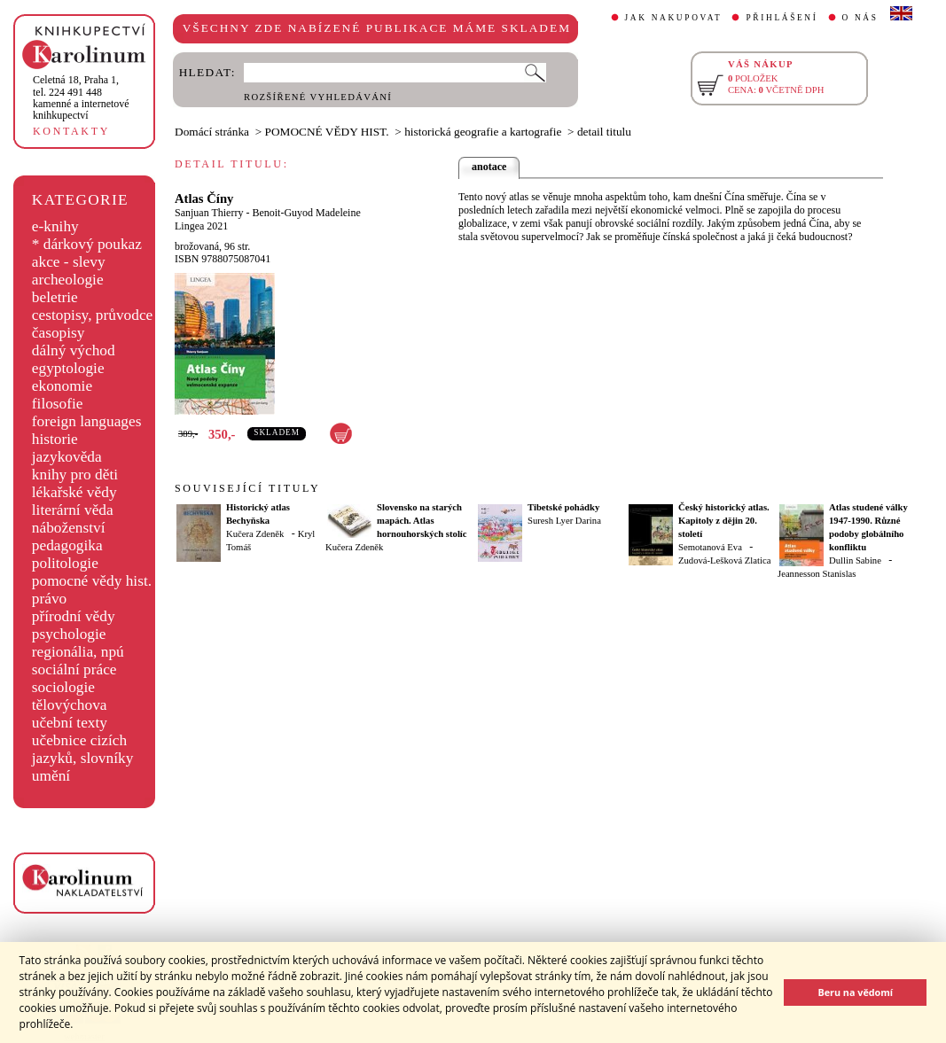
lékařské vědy (74, 492)
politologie (65, 563)
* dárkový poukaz (87, 244)
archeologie (68, 279)
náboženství (69, 527)
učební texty (69, 722)
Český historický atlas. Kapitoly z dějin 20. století (724, 520)
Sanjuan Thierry (209, 212)
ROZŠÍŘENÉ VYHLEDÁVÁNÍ (318, 97)
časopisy (58, 332)
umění (51, 775)
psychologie (69, 634)
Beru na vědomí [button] (855, 992)
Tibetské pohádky (563, 507)
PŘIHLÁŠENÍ (781, 17)
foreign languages (87, 421)
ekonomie (62, 386)
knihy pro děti (75, 474)
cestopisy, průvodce (92, 315)
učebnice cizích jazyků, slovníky (83, 749)
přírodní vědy (73, 616)
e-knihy (55, 226)
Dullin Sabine (855, 560)
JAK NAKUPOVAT (674, 17)
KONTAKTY (71, 131)
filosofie (57, 403)
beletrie (55, 297)
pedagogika (67, 545)
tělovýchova (69, 705)
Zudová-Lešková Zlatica (724, 560)
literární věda (72, 510)
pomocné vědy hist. (92, 580)
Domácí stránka (212, 131)
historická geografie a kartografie (482, 131)
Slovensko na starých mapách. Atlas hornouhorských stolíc (422, 520)
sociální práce (74, 669)
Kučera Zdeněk (255, 534)
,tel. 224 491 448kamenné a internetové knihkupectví (81, 97)
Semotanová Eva (710, 547)
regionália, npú (78, 651)
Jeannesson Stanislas (817, 574)
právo (49, 598)
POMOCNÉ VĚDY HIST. (327, 131)
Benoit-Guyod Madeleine (306, 212)
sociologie (63, 687)
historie (55, 439)
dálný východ (73, 350)
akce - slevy (69, 261)
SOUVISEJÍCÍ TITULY (247, 488)
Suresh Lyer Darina (564, 520)
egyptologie (68, 368)
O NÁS (860, 17)
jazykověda (67, 456)
